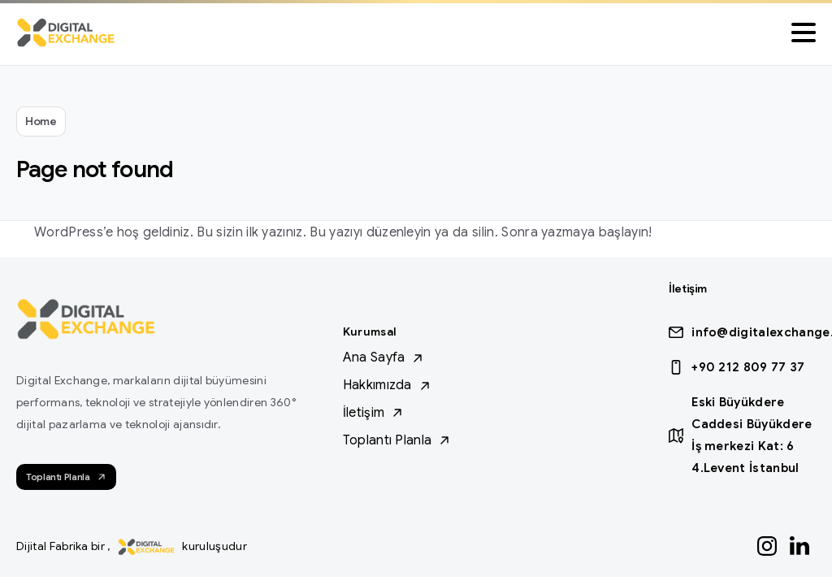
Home (41, 121)
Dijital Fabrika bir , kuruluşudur (131, 546)
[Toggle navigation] (803, 32)
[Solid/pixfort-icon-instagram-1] (767, 545)
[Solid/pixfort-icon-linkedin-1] (799, 545)
